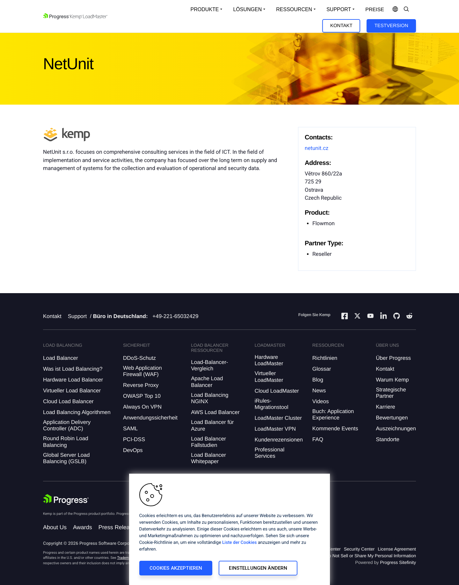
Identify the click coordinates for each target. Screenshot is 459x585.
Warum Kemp (392, 380)
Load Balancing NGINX (209, 398)
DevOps (132, 450)
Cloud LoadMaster (277, 391)
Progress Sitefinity (398, 562)
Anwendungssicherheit (150, 418)
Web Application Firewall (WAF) (142, 371)
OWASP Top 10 (142, 396)
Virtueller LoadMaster (269, 376)
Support (77, 316)
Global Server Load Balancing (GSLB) (66, 458)
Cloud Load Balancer (68, 401)
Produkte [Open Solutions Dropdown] (205, 9)
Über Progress (393, 358)
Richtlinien (324, 358)
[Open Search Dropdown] (406, 9)
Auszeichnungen (396, 429)
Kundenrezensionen (279, 440)
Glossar (321, 369)
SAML (130, 429)
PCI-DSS (134, 439)
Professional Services (270, 453)
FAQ (317, 439)
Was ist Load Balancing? (72, 369)
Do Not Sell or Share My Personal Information (370, 555)
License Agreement (397, 549)
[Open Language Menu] (395, 9)
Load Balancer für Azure (212, 425)
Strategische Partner (391, 393)
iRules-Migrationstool (271, 404)
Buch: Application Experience (333, 414)
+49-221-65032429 (175, 316)
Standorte (387, 439)
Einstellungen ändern (258, 568)
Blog (317, 380)
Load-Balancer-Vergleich (209, 365)
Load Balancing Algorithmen (77, 412)
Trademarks (126, 558)
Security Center (359, 549)
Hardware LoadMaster (269, 360)
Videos (320, 401)
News (319, 391)
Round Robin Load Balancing (65, 441)
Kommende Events (335, 429)
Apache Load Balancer (207, 381)
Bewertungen (392, 418)
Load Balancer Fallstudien (208, 442)
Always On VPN (142, 407)
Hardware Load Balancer (73, 380)
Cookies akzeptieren (175, 568)
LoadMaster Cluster (278, 418)
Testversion (391, 25)
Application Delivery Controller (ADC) (67, 425)
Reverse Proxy (140, 385)
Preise (374, 9)
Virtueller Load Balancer (72, 391)
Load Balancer (60, 358)
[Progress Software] (66, 499)
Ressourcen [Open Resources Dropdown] (294, 9)
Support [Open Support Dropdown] (338, 9)
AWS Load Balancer (215, 412)
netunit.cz (316, 148)
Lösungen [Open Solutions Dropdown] (247, 9)
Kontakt (341, 25)
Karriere (385, 407)
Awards (82, 527)
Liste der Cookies (239, 542)
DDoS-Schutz (139, 358)
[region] (229, 529)
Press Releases (118, 527)
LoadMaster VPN (275, 429)
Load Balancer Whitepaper (208, 458)
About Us (55, 527)
